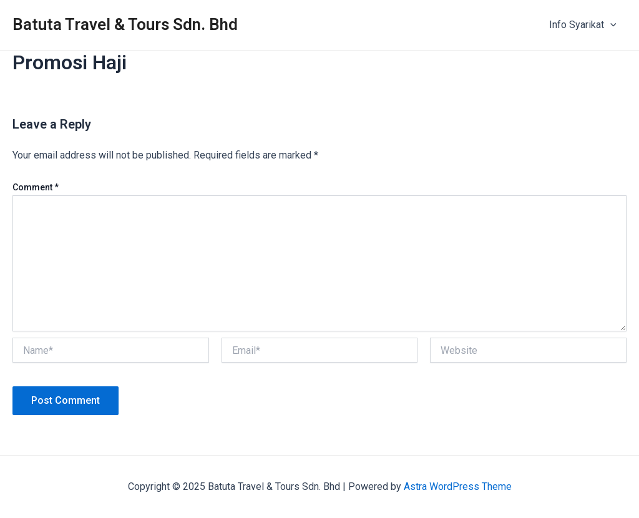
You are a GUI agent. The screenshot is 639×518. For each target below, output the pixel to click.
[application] (610, 25)
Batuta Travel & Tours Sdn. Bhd (125, 24)
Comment (35, 187)
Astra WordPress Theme (458, 486)
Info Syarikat (583, 25)
